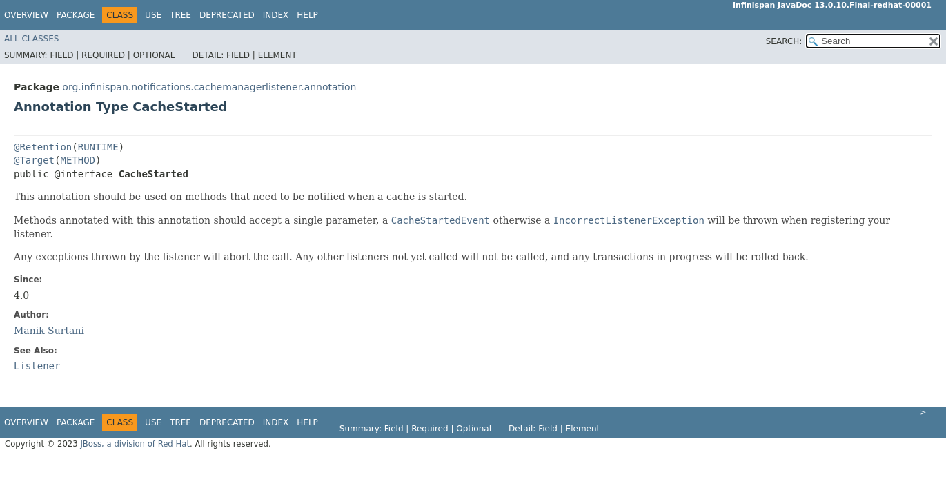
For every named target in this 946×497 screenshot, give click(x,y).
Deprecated (227, 15)
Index (276, 15)
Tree (180, 15)
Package (76, 15)
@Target (34, 160)
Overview (26, 15)
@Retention (43, 147)
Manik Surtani (49, 330)
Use (153, 15)
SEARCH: (784, 41)
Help (307, 15)
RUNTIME (98, 147)
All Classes (31, 38)
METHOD (77, 160)
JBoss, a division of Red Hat (135, 444)
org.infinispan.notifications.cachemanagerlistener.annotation (209, 86)
